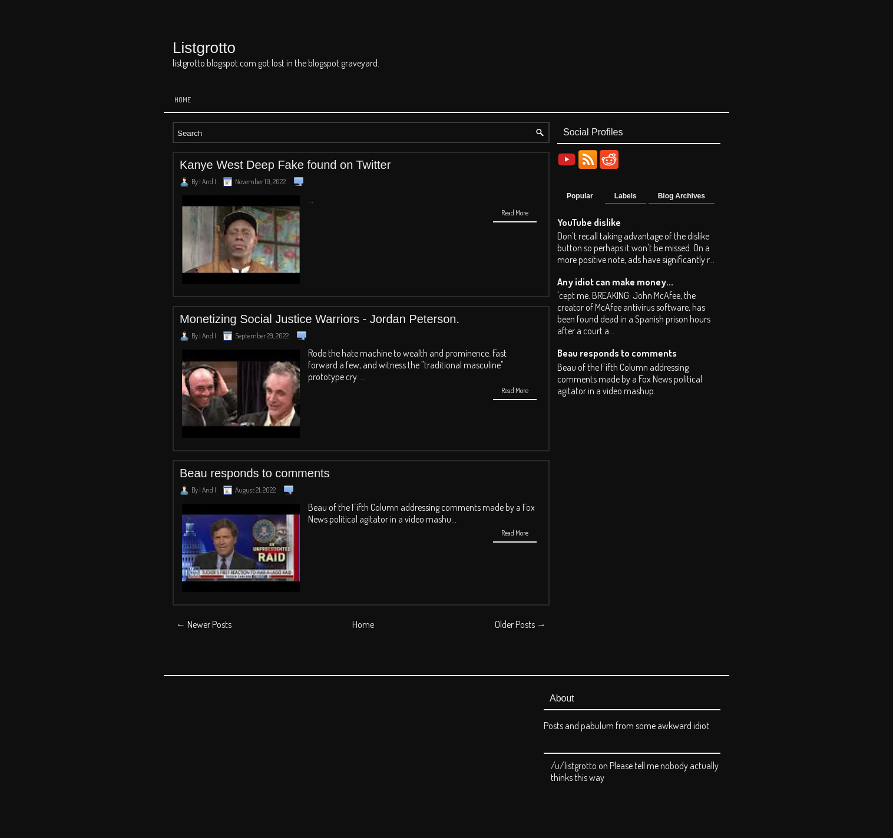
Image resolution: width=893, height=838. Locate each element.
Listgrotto (204, 47)
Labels (625, 196)
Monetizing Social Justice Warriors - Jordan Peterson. (319, 319)
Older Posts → (520, 624)
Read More (514, 212)
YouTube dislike (589, 222)
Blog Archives (681, 196)
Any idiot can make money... (615, 282)
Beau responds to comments (255, 473)
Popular (580, 196)
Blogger (513, 812)
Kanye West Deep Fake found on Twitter (285, 165)
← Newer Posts (203, 624)
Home (182, 99)
